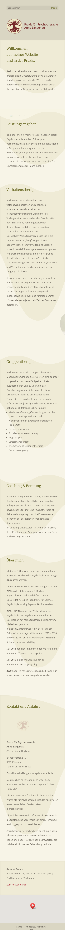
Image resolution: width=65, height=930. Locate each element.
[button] (33, 906)
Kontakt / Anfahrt (36, 926)
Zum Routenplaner (16, 884)
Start (19, 926)
